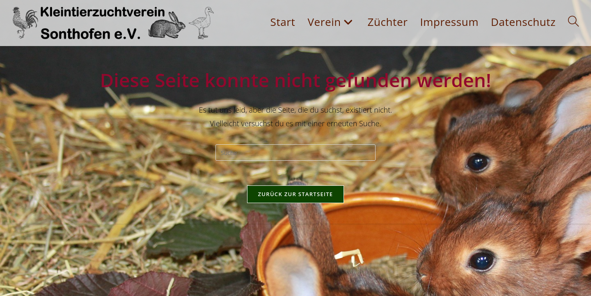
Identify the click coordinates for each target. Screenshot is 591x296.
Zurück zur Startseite (295, 194)
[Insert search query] (295, 152)
